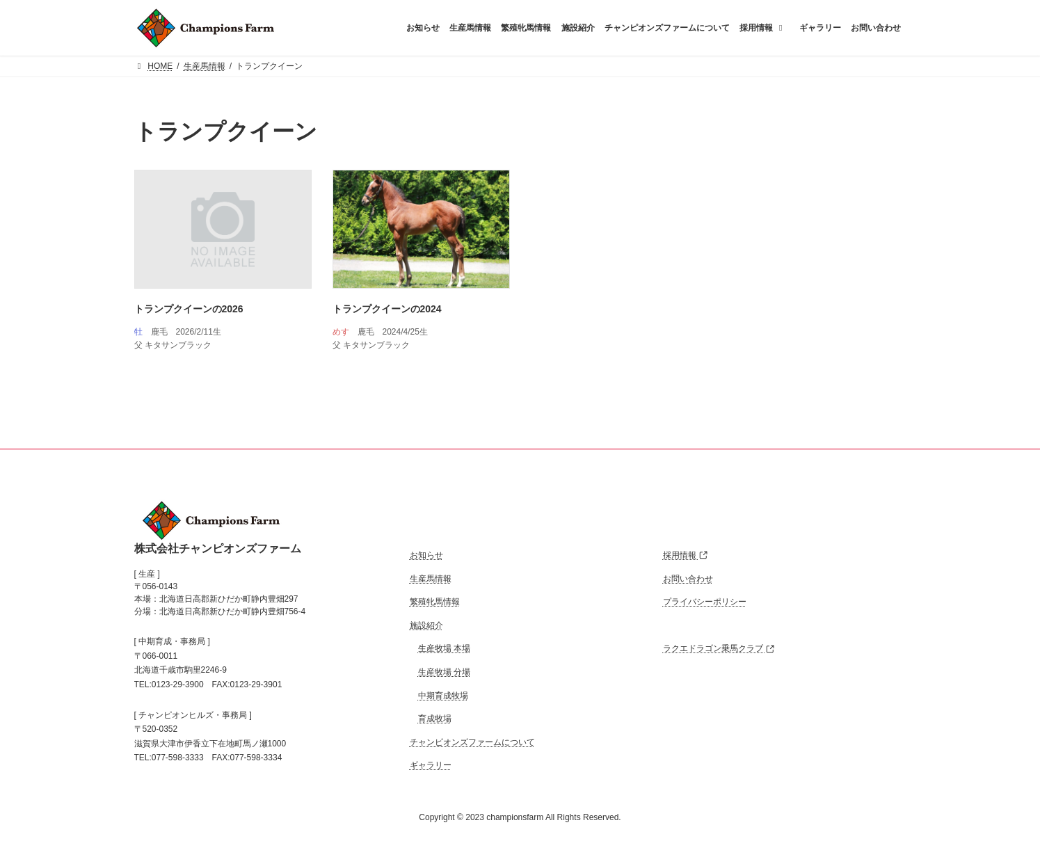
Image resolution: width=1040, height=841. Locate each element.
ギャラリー (430, 765)
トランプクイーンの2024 (387, 308)
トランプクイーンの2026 (188, 308)
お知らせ (426, 555)
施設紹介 (426, 625)
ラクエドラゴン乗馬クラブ (719, 648)
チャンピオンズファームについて (472, 742)
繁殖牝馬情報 (435, 602)
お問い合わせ (688, 578)
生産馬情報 (430, 578)
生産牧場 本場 (444, 648)
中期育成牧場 (443, 695)
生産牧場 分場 (444, 672)
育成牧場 (434, 718)
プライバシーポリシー (704, 602)
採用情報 (685, 555)
